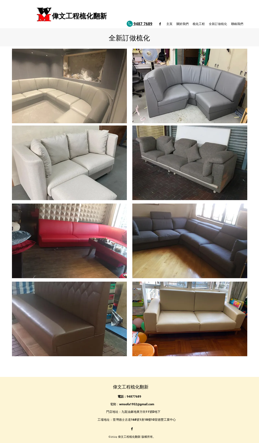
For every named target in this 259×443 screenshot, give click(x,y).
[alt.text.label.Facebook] (160, 24)
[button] (69, 86)
